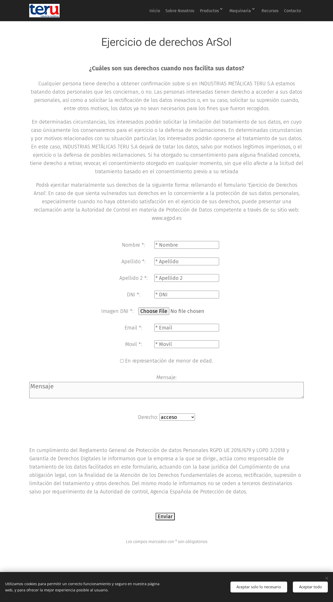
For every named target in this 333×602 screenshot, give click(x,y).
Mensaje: (166, 377)
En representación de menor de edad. (169, 361)
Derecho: (149, 417)
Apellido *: (133, 261)
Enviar (165, 516)
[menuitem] (137, 10)
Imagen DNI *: (117, 311)
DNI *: (133, 294)
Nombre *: (133, 245)
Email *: (133, 328)
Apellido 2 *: (133, 278)
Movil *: (133, 344)
